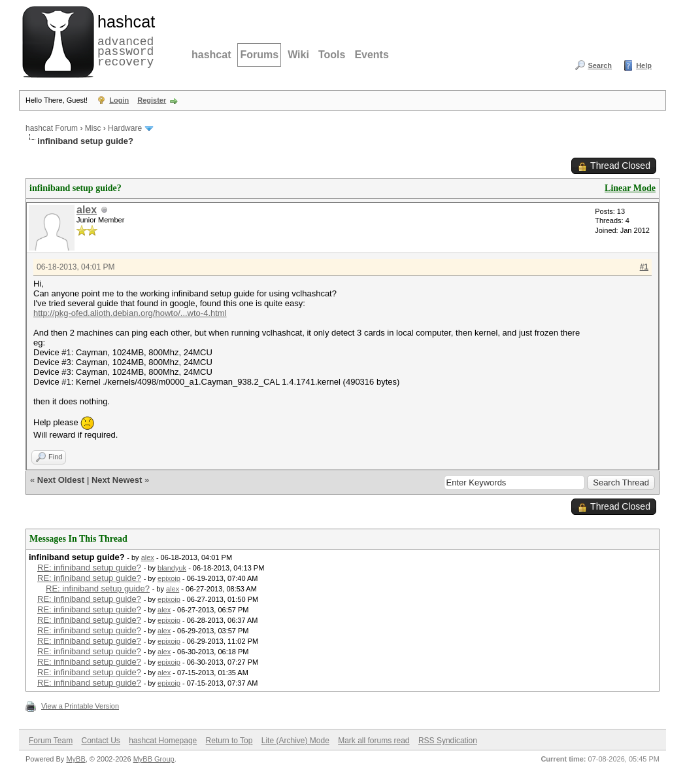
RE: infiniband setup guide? (89, 567)
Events (371, 54)
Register (151, 100)
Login (119, 100)
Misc (93, 128)
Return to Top (229, 740)
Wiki (298, 54)
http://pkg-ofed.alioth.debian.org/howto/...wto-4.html (130, 313)
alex (86, 209)
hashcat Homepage (163, 740)
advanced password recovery (123, 39)
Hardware (125, 128)
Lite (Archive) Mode (295, 740)
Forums (259, 54)
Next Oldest (60, 480)
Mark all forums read (373, 740)
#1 (644, 267)
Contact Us (100, 740)
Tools (331, 54)
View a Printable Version (80, 706)
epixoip (169, 578)
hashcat (211, 54)
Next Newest (117, 480)
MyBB (75, 759)
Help (644, 65)
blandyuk (172, 568)
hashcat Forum (51, 128)
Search (600, 65)
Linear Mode (630, 188)
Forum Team (51, 740)
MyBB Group (154, 759)
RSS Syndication (447, 740)
